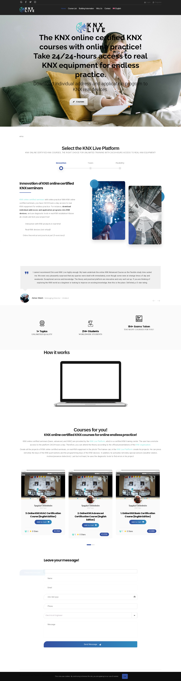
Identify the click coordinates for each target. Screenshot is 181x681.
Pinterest (35, 2)
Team (90, 163)
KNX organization (143, 445)
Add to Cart (43, 522)
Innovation (61, 163)
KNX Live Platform (97, 441)
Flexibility (120, 163)
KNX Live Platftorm (125, 449)
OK (125, 676)
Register (157, 2)
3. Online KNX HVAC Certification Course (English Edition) (43, 515)
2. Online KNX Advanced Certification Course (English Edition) (90, 516)
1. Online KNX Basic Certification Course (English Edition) (138, 515)
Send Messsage (90, 644)
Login (147, 2)
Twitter (30, 2)
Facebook (26, 2)
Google (21, 2)
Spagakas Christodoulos (43, 505)
